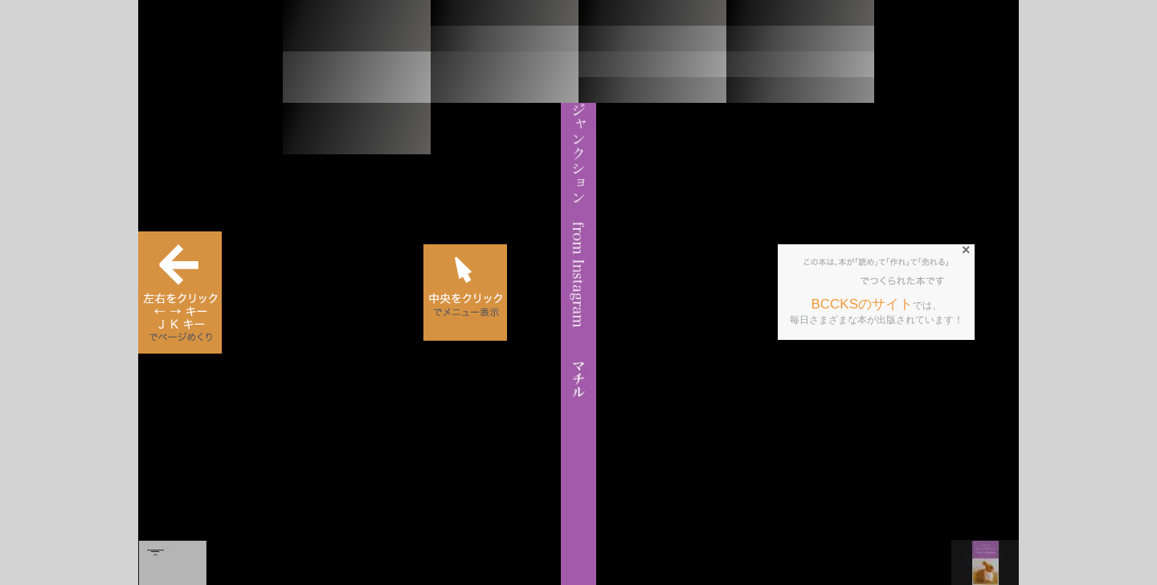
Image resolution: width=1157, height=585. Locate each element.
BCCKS (832, 281)
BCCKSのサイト (862, 304)
